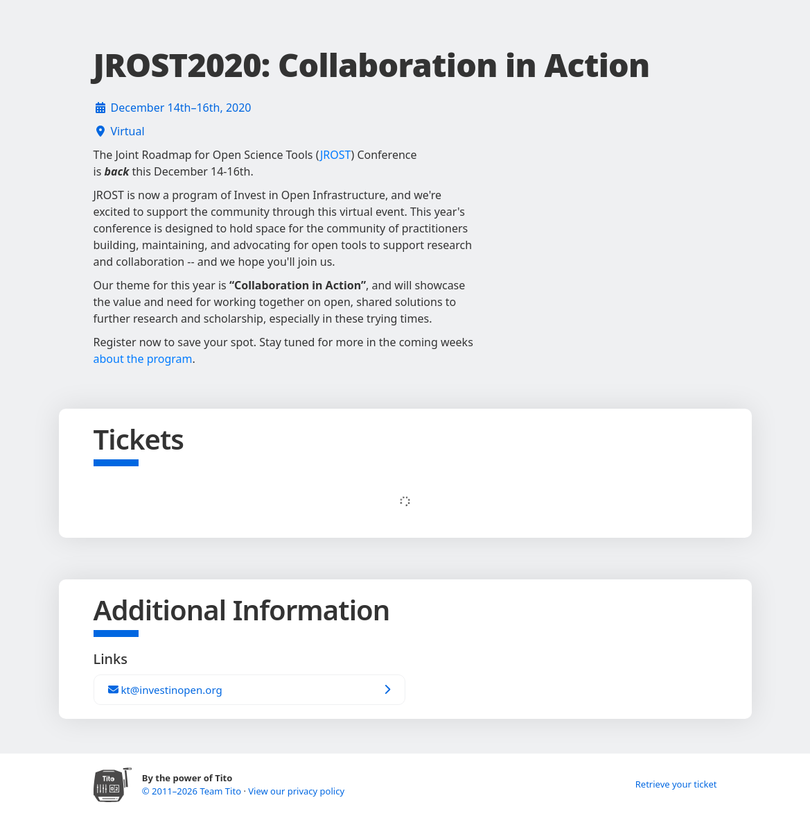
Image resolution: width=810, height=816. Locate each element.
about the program (143, 358)
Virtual (128, 131)
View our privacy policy (296, 791)
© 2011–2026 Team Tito (193, 791)
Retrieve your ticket (676, 784)
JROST (335, 154)
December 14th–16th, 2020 (181, 107)
